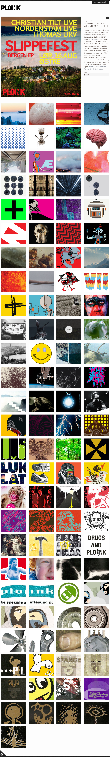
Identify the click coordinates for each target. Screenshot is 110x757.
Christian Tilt (92, 67)
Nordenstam (101, 67)
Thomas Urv (88, 69)
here (90, 30)
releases (94, 39)
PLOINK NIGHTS (23, 8)
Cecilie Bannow (98, 69)
